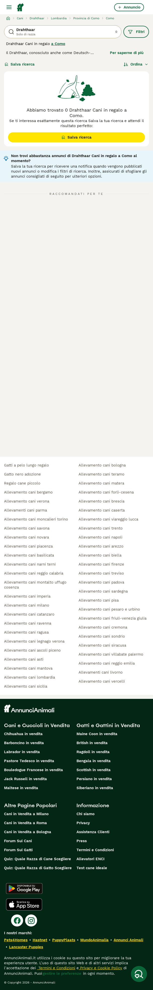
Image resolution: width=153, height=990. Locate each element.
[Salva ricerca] (139, 974)
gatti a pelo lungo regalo (26, 465)
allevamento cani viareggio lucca (108, 519)
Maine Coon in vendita (96, 734)
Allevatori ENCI (90, 859)
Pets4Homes (16, 940)
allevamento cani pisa (99, 600)
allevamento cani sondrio (102, 636)
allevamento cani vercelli (102, 681)
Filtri (136, 31)
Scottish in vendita (93, 770)
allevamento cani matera (101, 483)
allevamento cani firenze (101, 564)
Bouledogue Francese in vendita (33, 770)
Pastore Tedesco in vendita (29, 761)
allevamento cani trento (101, 528)
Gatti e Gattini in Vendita (108, 725)
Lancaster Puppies (26, 947)
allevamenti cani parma (25, 510)
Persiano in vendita (94, 779)
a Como (58, 44)
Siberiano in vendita (94, 788)
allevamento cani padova (101, 582)
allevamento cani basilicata (29, 555)
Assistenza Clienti (92, 832)
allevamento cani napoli (100, 537)
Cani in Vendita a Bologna (27, 832)
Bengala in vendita (93, 761)
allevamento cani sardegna (103, 591)
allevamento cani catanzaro (29, 614)
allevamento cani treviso (101, 573)
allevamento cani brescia (101, 501)
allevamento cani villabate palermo (111, 654)
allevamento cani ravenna (27, 623)
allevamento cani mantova (28, 668)
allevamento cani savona (26, 528)
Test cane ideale (91, 868)
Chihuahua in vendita (23, 734)
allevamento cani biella (100, 555)
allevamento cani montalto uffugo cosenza (35, 585)
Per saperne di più (126, 53)
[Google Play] (24, 888)
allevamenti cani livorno (101, 672)
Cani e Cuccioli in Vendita (37, 725)
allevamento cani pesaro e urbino (109, 609)
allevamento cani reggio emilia (107, 663)
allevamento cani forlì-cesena (106, 492)
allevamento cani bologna (102, 465)
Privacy (83, 823)
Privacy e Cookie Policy (100, 968)
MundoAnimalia (94, 940)
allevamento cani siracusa (102, 645)
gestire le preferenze (62, 973)
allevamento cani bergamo (28, 492)
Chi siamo (85, 814)
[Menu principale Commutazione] (9, 7)
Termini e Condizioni (95, 850)
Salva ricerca (20, 64)
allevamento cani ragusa (26, 632)
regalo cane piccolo (22, 483)
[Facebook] (17, 920)
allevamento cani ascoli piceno (32, 650)
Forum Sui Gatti (18, 850)
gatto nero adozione (22, 474)
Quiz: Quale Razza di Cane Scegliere (37, 859)
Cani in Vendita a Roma (25, 823)
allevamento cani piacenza (28, 546)
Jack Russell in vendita (25, 779)
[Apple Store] (24, 904)
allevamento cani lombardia (29, 677)
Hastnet (40, 940)
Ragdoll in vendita (93, 752)
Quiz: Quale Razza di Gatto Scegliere (38, 868)
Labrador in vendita (22, 752)
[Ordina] (136, 64)
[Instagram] (31, 920)
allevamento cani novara (26, 537)
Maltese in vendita (21, 788)
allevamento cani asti (23, 659)
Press (81, 841)
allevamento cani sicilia (25, 686)
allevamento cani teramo (101, 474)
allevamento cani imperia (27, 596)
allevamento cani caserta (102, 510)
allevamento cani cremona (103, 627)
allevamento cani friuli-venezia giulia (112, 618)
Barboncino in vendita (24, 743)
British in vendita (92, 743)
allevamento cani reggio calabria (33, 573)
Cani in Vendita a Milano (26, 814)
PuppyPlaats (63, 940)
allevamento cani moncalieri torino (36, 519)
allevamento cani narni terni (30, 564)
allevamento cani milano (26, 605)
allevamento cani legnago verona (34, 641)
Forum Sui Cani (18, 841)
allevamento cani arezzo (101, 546)
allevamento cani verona (26, 501)
